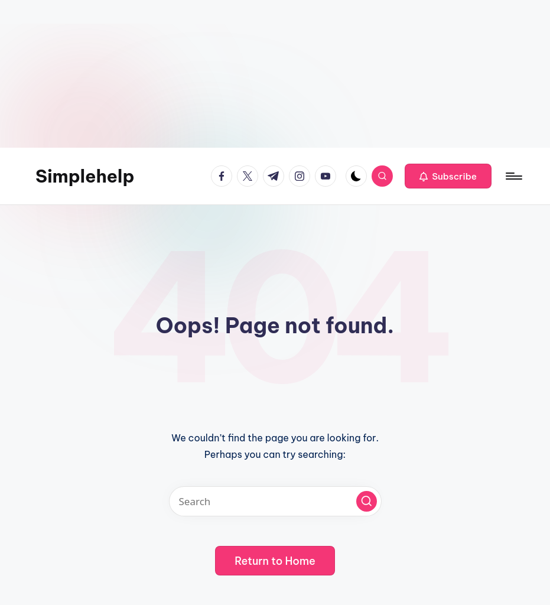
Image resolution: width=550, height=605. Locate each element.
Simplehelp (85, 176)
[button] (448, 176)
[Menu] (513, 176)
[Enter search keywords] (275, 501)
